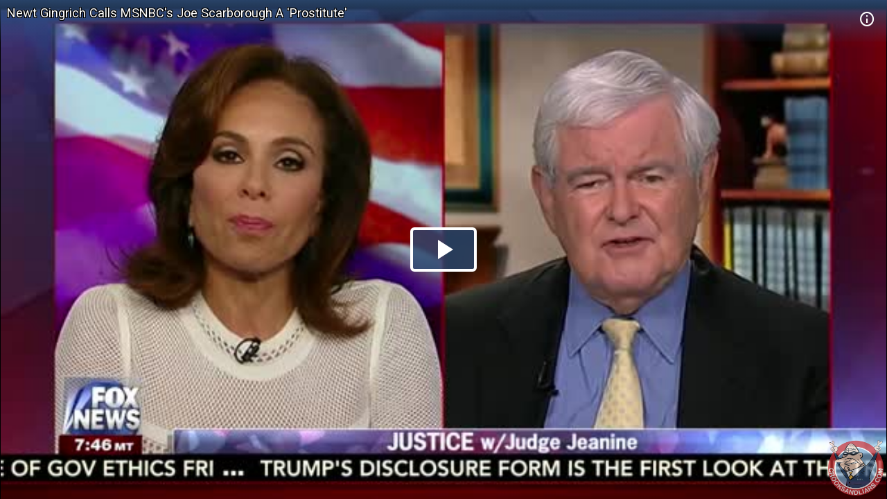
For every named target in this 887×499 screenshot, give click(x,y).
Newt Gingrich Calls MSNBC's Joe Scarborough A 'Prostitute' (177, 13)
